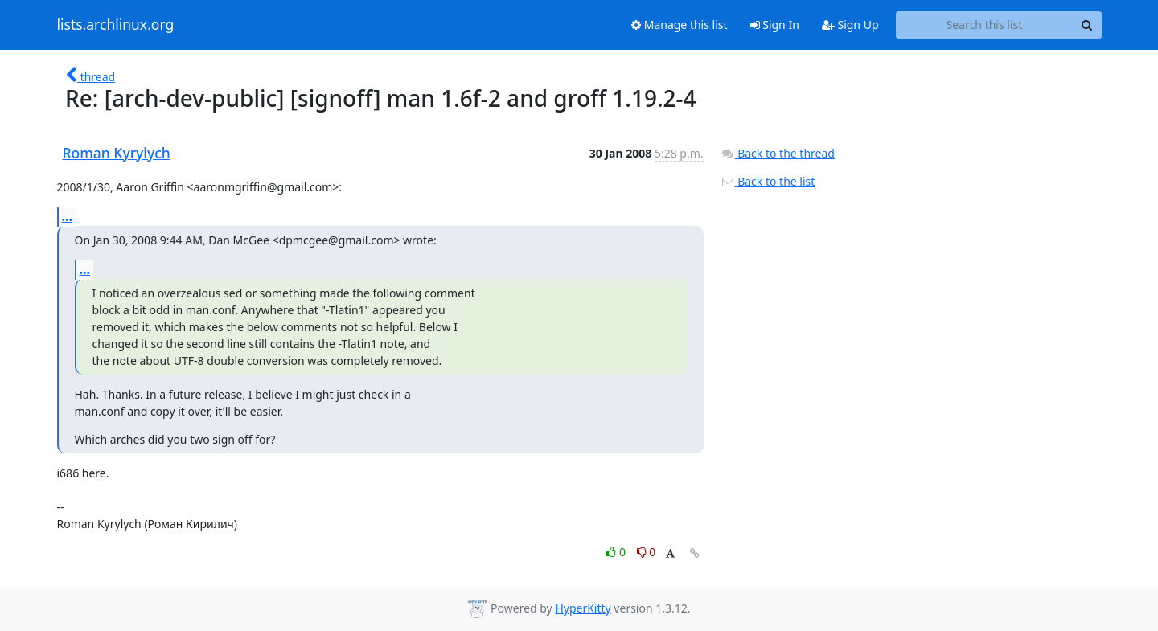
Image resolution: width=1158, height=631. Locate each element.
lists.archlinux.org (116, 25)
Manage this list (679, 24)
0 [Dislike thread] (646, 551)
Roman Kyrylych (116, 152)
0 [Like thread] (617, 551)
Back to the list (768, 181)
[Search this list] (985, 25)
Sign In (774, 24)
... (67, 216)
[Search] (1087, 25)
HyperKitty (582, 608)
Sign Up (850, 24)
